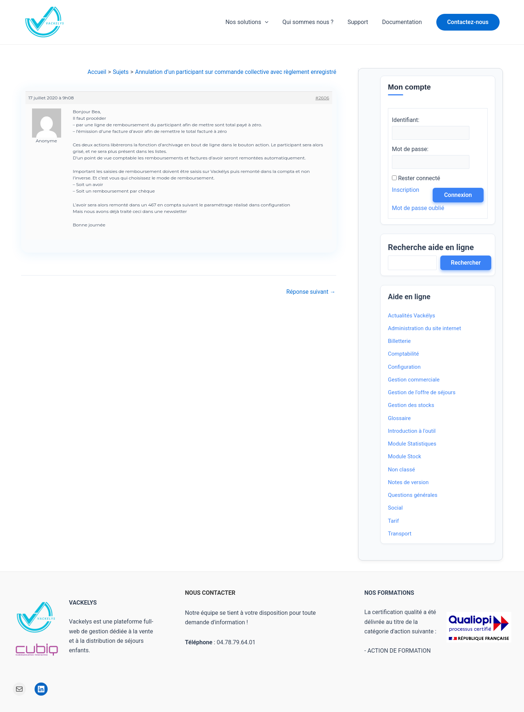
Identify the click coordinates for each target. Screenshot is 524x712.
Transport (400, 534)
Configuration (404, 367)
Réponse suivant (311, 292)
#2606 (322, 97)
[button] (468, 22)
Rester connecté (419, 178)
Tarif (393, 521)
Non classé (401, 469)
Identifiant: (405, 119)
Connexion (458, 194)
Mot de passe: (410, 149)
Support (361, 22)
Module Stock (404, 457)
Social (395, 508)
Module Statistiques (412, 444)
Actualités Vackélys (411, 315)
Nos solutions (255, 22)
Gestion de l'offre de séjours (422, 392)
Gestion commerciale (414, 380)
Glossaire (399, 418)
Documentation (403, 22)
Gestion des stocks (411, 405)
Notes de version (408, 482)
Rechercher (466, 262)
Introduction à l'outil (412, 431)
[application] (273, 22)
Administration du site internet (424, 328)
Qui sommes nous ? (314, 22)
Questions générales (412, 495)
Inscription (405, 189)
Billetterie (399, 341)
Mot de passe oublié (418, 208)
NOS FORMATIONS (389, 593)
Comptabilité (403, 354)
